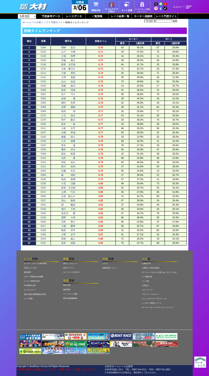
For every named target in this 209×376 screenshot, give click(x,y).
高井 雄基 (68, 243)
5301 (43, 94)
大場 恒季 (68, 56)
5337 (43, 132)
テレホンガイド (30, 290)
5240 (43, 86)
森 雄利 (68, 175)
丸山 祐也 (68, 81)
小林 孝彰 (68, 73)
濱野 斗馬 (68, 217)
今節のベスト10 (30, 268)
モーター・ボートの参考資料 (35, 263)
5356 (43, 213)
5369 (43, 47)
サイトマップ (147, 290)
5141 (43, 77)
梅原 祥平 (68, 230)
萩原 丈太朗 (68, 188)
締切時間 (27, 272)
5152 (43, 81)
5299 (43, 154)
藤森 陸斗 (68, 137)
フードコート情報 (70, 294)
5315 (43, 158)
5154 (43, 162)
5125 (43, 243)
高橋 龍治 (68, 86)
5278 (43, 120)
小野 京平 (68, 234)
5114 (43, 73)
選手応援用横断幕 (70, 298)
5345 (43, 179)
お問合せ (145, 285)
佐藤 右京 (68, 171)
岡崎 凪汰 (68, 47)
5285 (43, 98)
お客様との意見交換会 (151, 268)
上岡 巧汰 (68, 192)
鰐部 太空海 (68, 64)
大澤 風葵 (68, 77)
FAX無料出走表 (30, 285)
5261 (43, 205)
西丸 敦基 (68, 154)
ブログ (105, 263)
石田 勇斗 (68, 222)
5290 (43, 124)
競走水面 (66, 285)
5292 (43, 171)
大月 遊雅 (68, 141)
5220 (43, 145)
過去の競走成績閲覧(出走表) (35, 294)
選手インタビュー (70, 263)
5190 (43, 141)
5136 (43, 217)
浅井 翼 (68, 158)
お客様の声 (146, 263)
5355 (43, 188)
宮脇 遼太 (68, 60)
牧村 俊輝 (68, 179)
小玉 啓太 (68, 115)
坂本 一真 (68, 124)
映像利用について (110, 268)
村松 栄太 (68, 162)
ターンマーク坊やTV (71, 272)
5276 (43, 69)
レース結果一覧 (120, 16)
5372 (43, 192)
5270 (43, 115)
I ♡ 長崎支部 (147, 277)
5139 (43, 56)
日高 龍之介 (68, 196)
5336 (43, 209)
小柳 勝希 (68, 226)
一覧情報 (97, 16)
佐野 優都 (68, 107)
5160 (43, 137)
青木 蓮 (68, 145)
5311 (43, 128)
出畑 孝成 (68, 132)
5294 (43, 149)
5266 (43, 222)
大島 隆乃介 (68, 69)
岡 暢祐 (68, 205)
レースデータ (74, 16)
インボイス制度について (151, 303)
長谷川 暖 (68, 213)
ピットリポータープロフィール (154, 299)
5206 (43, 230)
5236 (43, 183)
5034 (43, 239)
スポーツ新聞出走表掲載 (33, 277)
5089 (43, 111)
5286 (43, 90)
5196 (43, 64)
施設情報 (66, 290)
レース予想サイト (166, 16)
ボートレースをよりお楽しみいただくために (159, 272)
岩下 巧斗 (68, 94)
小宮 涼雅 (68, 183)
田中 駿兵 (68, 120)
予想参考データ (51, 16)
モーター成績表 (143, 16)
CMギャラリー (69, 268)
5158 (43, 60)
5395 (43, 196)
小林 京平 (68, 128)
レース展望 (28, 299)
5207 (43, 200)
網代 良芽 (68, 103)
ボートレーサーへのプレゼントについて (158, 307)
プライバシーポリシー (151, 294)
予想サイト (57, 22)
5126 (43, 52)
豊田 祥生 (68, 149)
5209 (43, 234)
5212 (43, 166)
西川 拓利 (68, 166)
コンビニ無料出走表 (32, 281)
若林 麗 (68, 98)
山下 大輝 (68, 52)
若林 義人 (68, 239)
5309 (43, 175)
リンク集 (145, 281)
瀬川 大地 (68, 209)
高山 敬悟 (68, 200)
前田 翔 (68, 111)
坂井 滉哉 (68, 90)
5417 (43, 226)
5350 (43, 103)
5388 (43, 107)
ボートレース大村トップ (35, 22)
